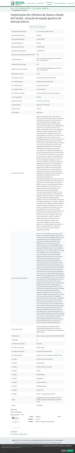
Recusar (64, 450)
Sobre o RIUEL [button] (31, 3)
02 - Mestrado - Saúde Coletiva (41, 8)
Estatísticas (71, 3)
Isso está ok (70, 450)
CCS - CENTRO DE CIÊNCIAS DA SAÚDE (23, 8)
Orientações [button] (40, 3)
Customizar (4, 450)
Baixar (59, 416)
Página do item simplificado (37, 26)
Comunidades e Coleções (49, 3)
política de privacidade (26, 447)
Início (12, 8)
